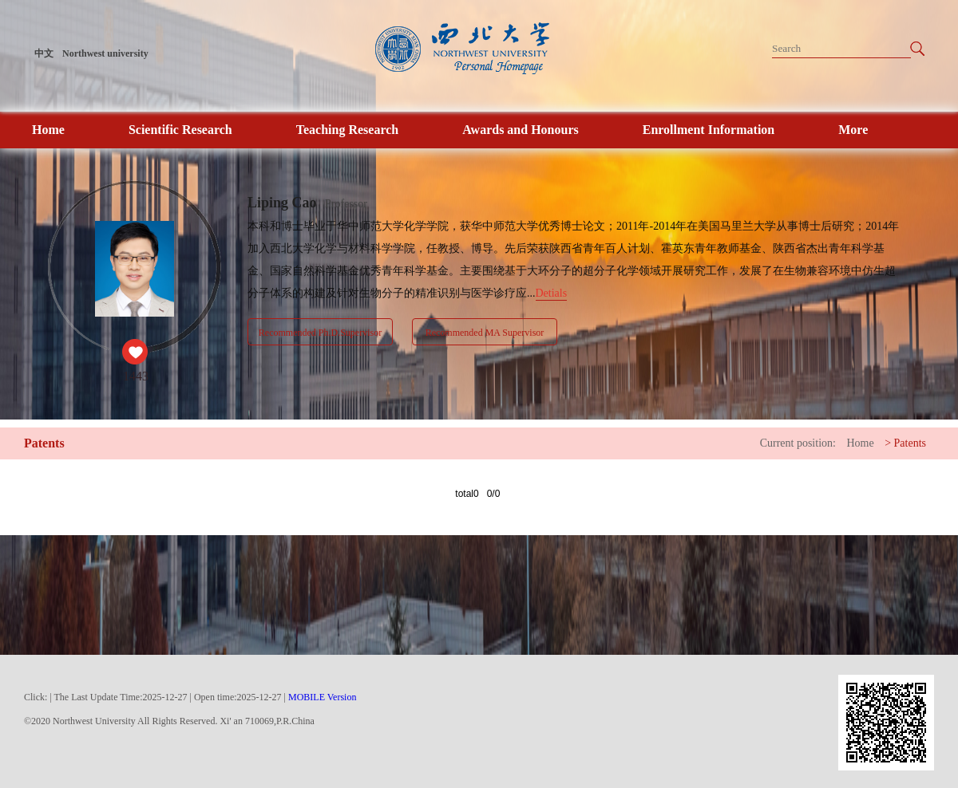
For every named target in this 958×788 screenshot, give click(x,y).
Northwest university (105, 53)
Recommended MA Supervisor (485, 332)
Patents (910, 443)
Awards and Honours (520, 129)
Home (48, 129)
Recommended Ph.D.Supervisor (320, 332)
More (853, 129)
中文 (43, 53)
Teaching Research (347, 129)
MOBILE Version (322, 697)
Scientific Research (180, 129)
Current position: (798, 443)
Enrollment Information (708, 129)
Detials (552, 293)
